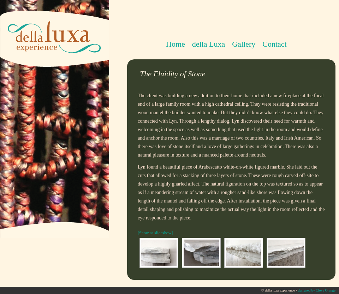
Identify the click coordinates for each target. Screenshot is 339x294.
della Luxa (207, 44)
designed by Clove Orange (316, 290)
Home (175, 44)
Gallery (243, 44)
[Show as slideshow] (155, 232)
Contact (274, 44)
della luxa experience (53, 26)
